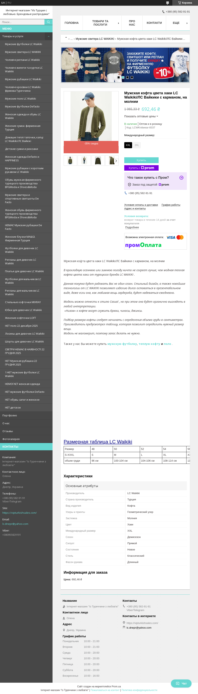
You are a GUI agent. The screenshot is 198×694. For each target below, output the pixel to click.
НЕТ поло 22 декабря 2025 (21, 326)
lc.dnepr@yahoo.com (15, 524)
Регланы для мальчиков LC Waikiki (22, 292)
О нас (5, 423)
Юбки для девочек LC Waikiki (23, 310)
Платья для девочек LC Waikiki (24, 271)
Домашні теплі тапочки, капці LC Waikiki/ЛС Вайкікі (24, 139)
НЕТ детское (13, 407)
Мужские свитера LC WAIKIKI (23, 52)
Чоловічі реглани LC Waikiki (22, 60)
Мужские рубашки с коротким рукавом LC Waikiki (24, 170)
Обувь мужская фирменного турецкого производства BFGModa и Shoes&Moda (23, 183)
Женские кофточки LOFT (20, 318)
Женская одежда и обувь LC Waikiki (23, 116)
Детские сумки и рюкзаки (21, 149)
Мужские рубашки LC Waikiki (23, 79)
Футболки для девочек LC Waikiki (21, 250)
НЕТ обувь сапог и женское (22, 399)
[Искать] (48, 22)
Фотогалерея (11, 439)
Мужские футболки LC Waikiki (23, 44)
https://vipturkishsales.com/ (19, 512)
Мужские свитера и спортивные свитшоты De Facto (22, 198)
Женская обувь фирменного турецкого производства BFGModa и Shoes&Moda (23, 213)
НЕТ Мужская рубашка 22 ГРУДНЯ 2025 (21, 362)
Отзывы (7, 431)
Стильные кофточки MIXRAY (23, 302)
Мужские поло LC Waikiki (20, 98)
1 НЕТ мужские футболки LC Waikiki (22, 374)
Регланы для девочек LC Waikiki (20, 261)
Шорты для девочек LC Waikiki (24, 341)
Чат (181, 683)
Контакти (154, 22)
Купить (141, 160)
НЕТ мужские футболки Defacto (24, 392)
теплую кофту (149, 344)
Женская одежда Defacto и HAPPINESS (22, 158)
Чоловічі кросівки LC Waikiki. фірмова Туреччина (23, 88)
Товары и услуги (12, 36)
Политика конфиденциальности (139, 690)
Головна (72, 22)
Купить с (141, 168)
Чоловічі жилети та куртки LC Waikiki (24, 69)
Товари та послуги (100, 23)
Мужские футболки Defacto (22, 106)
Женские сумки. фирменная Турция (22, 127)
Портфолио (9, 415)
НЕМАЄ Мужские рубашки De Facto (23, 227)
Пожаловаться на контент (105, 690)
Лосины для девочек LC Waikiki (24, 333)
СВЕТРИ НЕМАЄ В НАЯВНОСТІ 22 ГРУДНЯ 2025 (24, 351)
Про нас (132, 23)
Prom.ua (116, 686)
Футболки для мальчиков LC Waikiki (23, 281)
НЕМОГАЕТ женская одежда (22, 384)
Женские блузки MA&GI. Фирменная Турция (20, 238)
